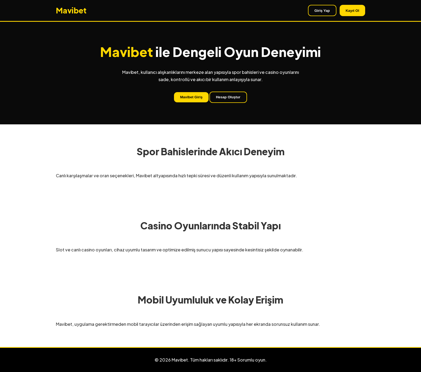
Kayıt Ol (352, 11)
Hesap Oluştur (228, 97)
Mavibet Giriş (191, 97)
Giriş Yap (322, 11)
